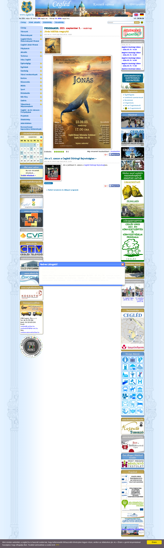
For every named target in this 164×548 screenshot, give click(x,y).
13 (28, 153)
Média (31, 86)
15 (34, 153)
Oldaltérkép (47, 22)
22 (34, 157)
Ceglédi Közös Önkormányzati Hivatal (31, 40)
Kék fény (31, 97)
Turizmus (31, 56)
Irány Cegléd (26, 60)
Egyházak (31, 67)
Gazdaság (31, 71)
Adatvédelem (26, 123)
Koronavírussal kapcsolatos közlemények (31, 128)
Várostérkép (59, 22)
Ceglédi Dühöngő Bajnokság (94, 165)
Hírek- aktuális (34, 22)
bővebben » (48, 183)
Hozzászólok (115, 151)
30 (38, 161)
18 (22, 157)
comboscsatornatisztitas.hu (29, 332)
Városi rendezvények (31, 75)
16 (38, 153)
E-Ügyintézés (129, 103)
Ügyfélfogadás (129, 95)
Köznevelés (31, 82)
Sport (31, 89)
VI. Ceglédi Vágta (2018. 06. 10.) (128, 298)
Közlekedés (31, 93)
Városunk (31, 32)
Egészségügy (31, 63)
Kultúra (31, 78)
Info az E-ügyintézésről (133, 105)
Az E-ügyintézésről (133, 108)
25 (22, 161)
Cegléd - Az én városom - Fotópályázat (31, 111)
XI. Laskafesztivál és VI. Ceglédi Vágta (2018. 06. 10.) (141, 299)
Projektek (31, 116)
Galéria (31, 101)
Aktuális (31, 52)
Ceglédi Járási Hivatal (29, 45)
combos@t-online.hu (27, 326)
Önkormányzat (31, 35)
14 (31, 153)
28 (31, 161)
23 (38, 157)
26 (25, 161)
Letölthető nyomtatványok (134, 97)
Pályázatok (25, 48)
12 (25, 153)
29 (34, 161)
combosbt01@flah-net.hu (29, 328)
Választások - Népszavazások (31, 105)
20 (28, 157)
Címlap (23, 22)
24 (41, 157)
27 (28, 161)
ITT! (57, 545)
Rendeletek (129, 100)
